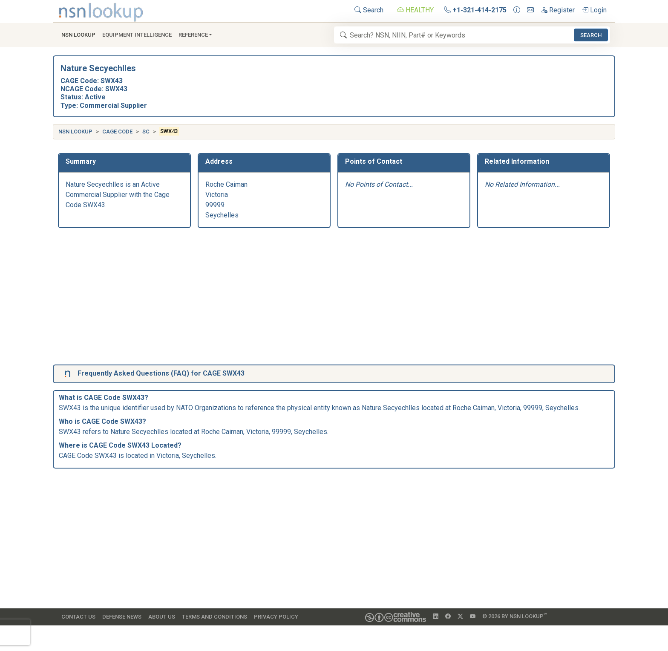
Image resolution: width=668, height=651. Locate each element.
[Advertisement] (313, 298)
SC (146, 131)
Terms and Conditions (214, 616)
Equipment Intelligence (137, 35)
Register (558, 10)
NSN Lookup (75, 131)
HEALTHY (415, 10)
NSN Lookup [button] (78, 35)
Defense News (121, 616)
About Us (161, 616)
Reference (193, 35)
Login (594, 10)
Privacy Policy (276, 616)
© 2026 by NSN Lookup (514, 615)
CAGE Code (117, 131)
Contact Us (78, 616)
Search (368, 10)
